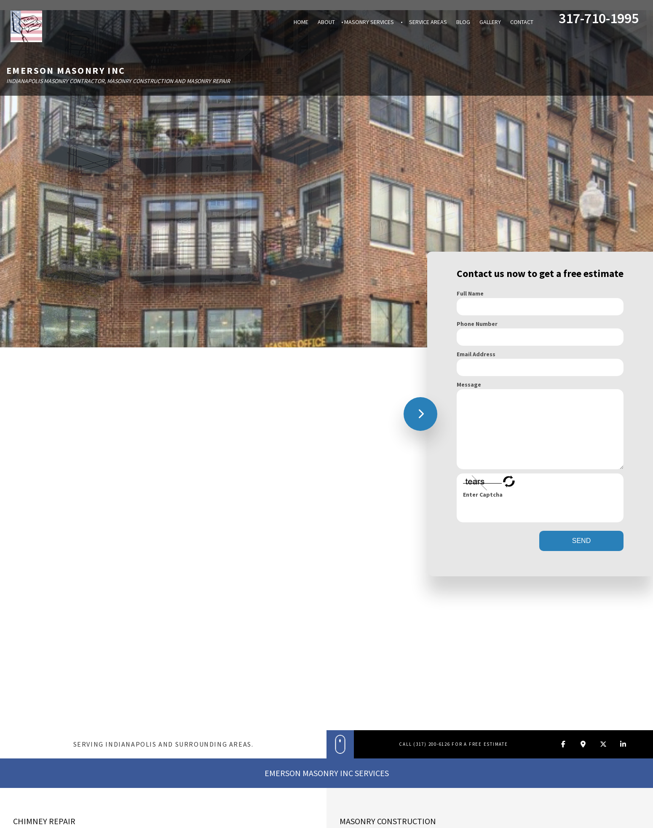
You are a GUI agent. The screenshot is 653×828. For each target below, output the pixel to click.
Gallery (490, 22)
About (326, 22)
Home (301, 22)
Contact (521, 22)
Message (469, 384)
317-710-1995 (599, 17)
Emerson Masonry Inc (66, 70)
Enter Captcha (483, 494)
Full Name (470, 293)
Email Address (476, 354)
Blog (463, 22)
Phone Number (477, 324)
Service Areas (428, 22)
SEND (581, 540)
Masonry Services (369, 22)
